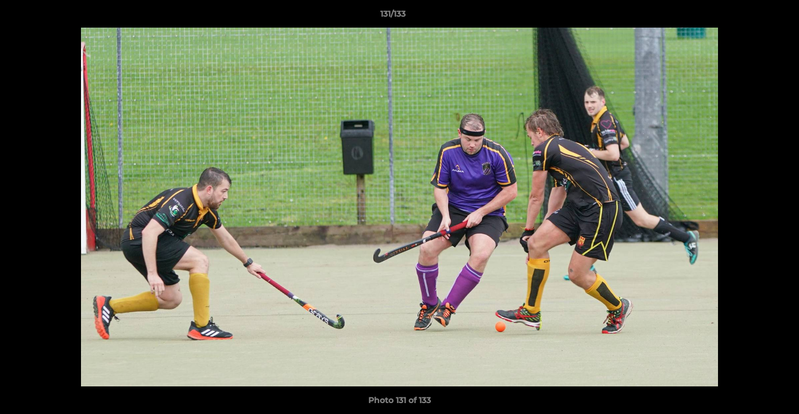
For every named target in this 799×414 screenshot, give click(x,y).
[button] (751, 17)
